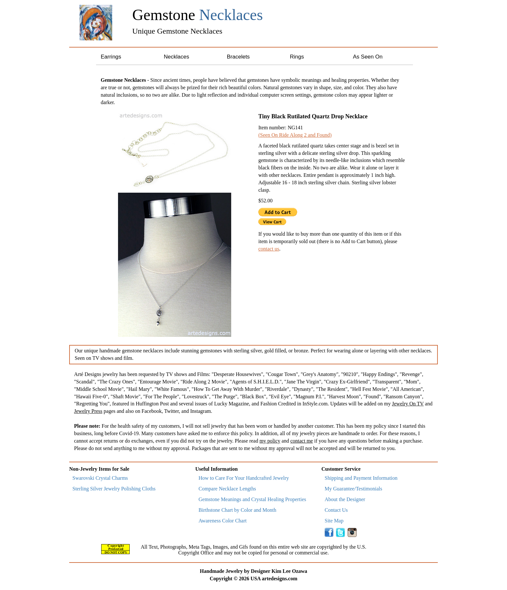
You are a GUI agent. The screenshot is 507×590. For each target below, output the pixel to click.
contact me (301, 441)
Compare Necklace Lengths (227, 488)
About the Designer (345, 499)
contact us (268, 249)
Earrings (111, 57)
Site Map (334, 520)
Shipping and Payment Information (361, 478)
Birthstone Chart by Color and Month (237, 510)
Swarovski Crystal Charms (100, 478)
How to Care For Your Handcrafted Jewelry (244, 478)
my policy (269, 441)
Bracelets (238, 57)
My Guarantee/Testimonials (353, 488)
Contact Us (336, 510)
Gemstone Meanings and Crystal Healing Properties (252, 499)
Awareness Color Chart (223, 520)
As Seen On (368, 57)
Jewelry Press (88, 411)
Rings (297, 57)
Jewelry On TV (408, 403)
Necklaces (176, 57)
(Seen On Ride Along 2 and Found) (295, 135)
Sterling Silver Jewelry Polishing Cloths (114, 488)
